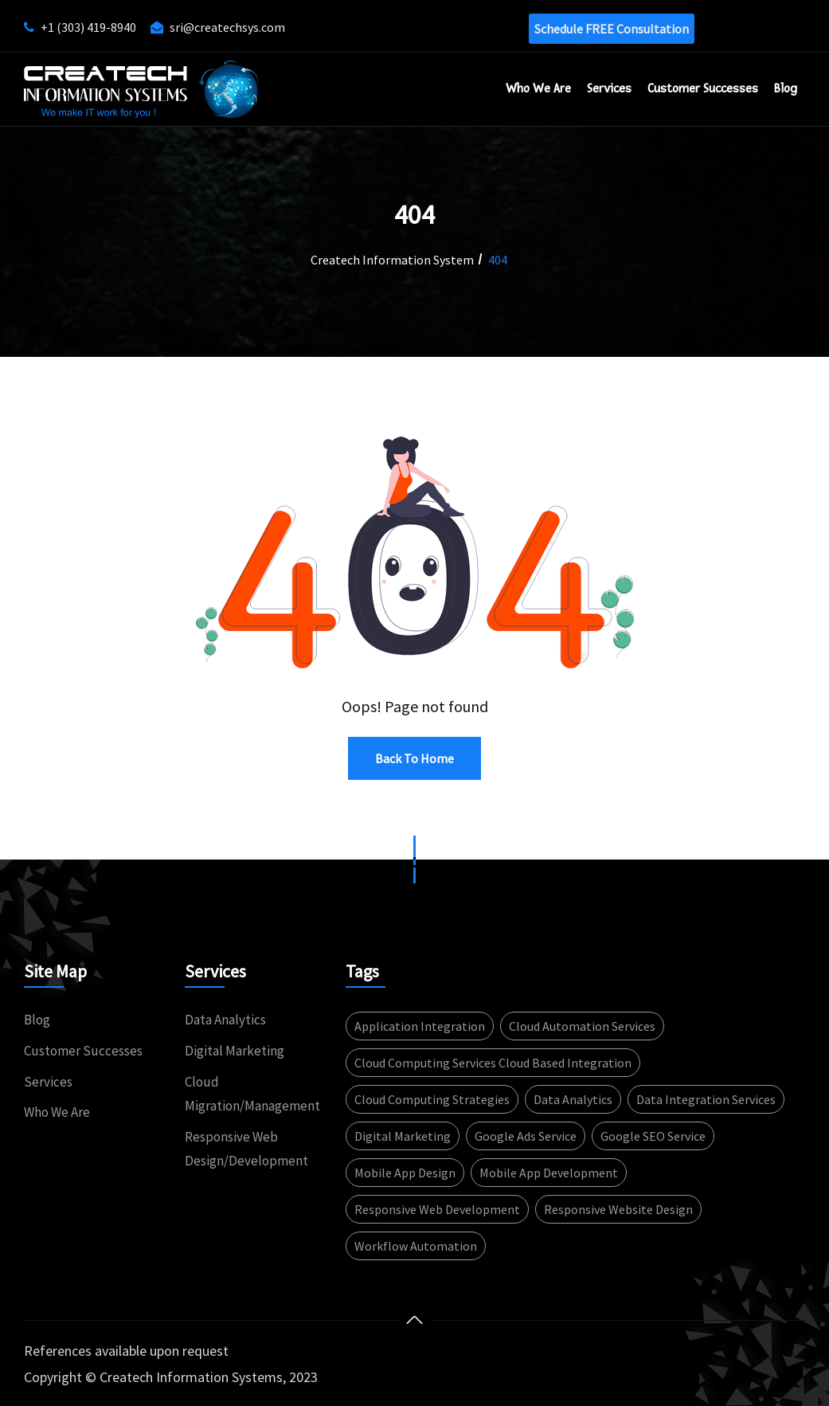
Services (609, 88)
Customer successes (702, 88)
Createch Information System (392, 260)
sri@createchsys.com (227, 27)
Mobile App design (405, 1173)
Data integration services (706, 1099)
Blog (785, 88)
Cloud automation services (582, 1026)
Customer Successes (83, 1050)
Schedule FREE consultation (611, 29)
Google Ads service (526, 1136)
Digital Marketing (234, 1050)
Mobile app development (548, 1173)
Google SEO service (653, 1136)
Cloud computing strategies (432, 1099)
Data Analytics (225, 1019)
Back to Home (414, 758)
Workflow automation (415, 1246)
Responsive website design (618, 1209)
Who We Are (538, 88)
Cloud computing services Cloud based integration (493, 1063)
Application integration (419, 1026)
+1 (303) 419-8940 (88, 27)
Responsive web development (437, 1209)
